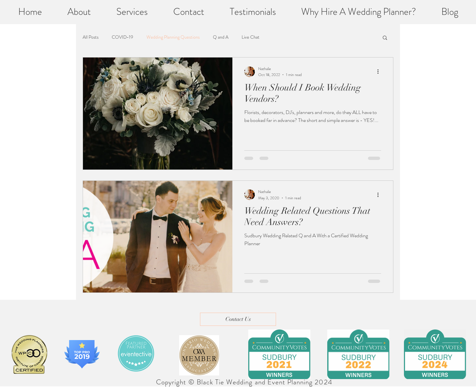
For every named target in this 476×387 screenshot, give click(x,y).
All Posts (91, 37)
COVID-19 (122, 37)
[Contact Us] (238, 319)
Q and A (220, 37)
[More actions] (380, 72)
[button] (385, 38)
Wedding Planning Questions (173, 37)
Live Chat (250, 37)
